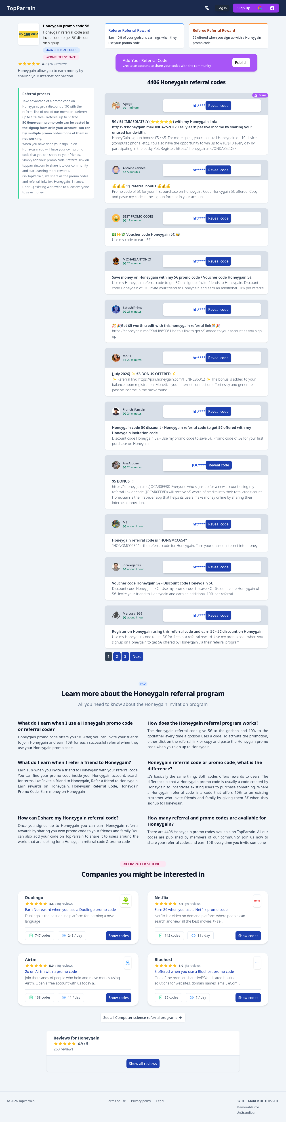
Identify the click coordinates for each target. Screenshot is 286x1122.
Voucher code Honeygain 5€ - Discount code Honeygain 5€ (162, 583)
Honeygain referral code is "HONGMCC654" (149, 540)
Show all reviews (143, 1063)
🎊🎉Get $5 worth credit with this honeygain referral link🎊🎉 (166, 325)
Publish (241, 62)
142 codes (169, 935)
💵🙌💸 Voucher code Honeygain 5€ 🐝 (146, 234)
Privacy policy (141, 1101)
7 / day (197, 997)
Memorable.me (248, 1107)
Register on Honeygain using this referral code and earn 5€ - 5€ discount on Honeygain (187, 631)
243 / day (72, 935)
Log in (222, 8)
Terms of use (116, 1101)
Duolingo (34, 897)
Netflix (161, 897)
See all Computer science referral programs (143, 1017)
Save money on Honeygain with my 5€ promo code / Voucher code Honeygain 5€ (181, 277)
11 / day (200, 935)
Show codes (119, 935)
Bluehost (163, 959)
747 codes (39, 935)
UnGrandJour (246, 1112)
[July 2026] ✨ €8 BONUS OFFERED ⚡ (144, 373)
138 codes (39, 997)
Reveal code (218, 105)
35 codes (168, 997)
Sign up (244, 8)
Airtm (30, 959)
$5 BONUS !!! (123, 481)
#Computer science (61, 57)
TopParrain (21, 8)
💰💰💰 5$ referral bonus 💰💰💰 (141, 186)
